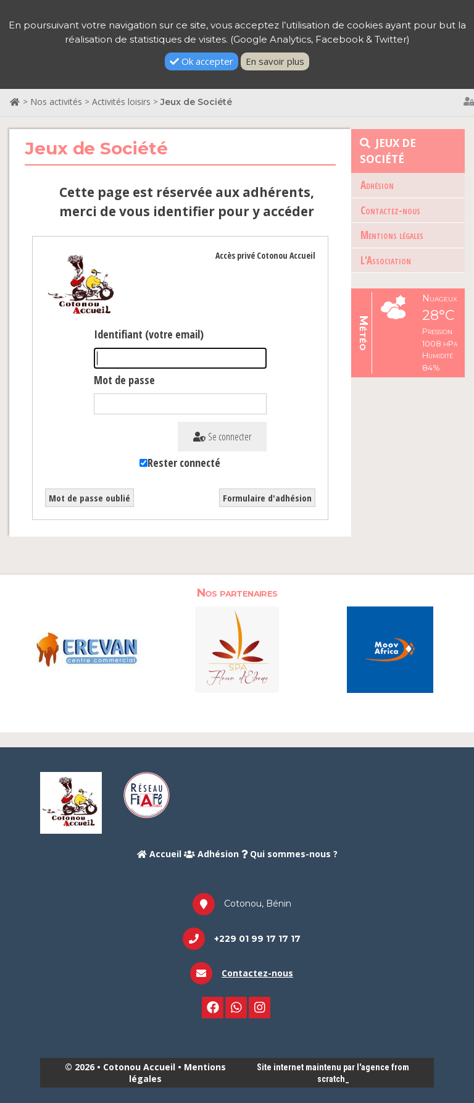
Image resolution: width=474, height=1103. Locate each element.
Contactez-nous (390, 210)
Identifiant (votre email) (149, 334)
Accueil (159, 854)
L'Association (385, 260)
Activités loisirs (121, 101)
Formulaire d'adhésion (267, 498)
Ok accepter (201, 61)
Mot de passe (124, 379)
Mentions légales (391, 235)
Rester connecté (184, 462)
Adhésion (377, 185)
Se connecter (222, 436)
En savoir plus (275, 61)
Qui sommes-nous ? (289, 854)
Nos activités (56, 101)
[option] (83, 649)
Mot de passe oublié (89, 498)
